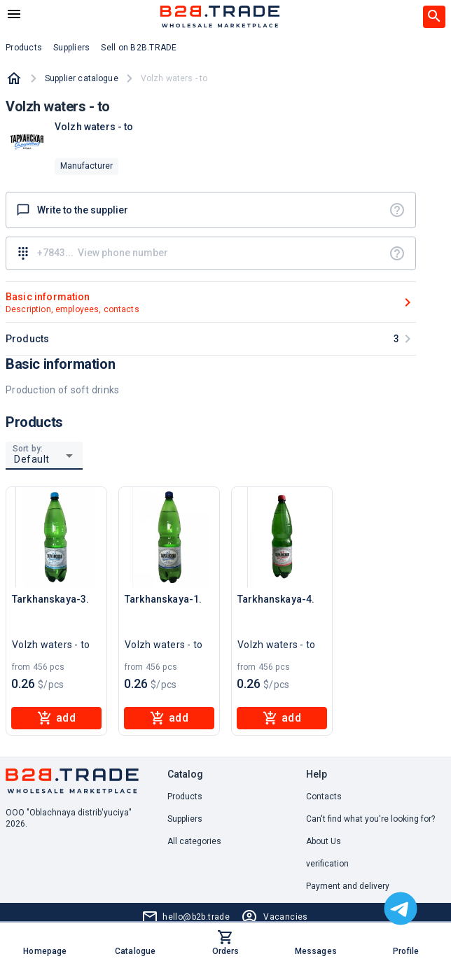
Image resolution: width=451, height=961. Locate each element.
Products (184, 796)
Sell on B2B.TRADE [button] (138, 47)
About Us (323, 841)
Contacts (324, 796)
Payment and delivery (347, 886)
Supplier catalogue (81, 78)
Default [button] (32, 459)
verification (327, 864)
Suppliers (184, 819)
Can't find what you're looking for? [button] (370, 819)
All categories (194, 841)
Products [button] (24, 47)
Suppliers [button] (71, 47)
